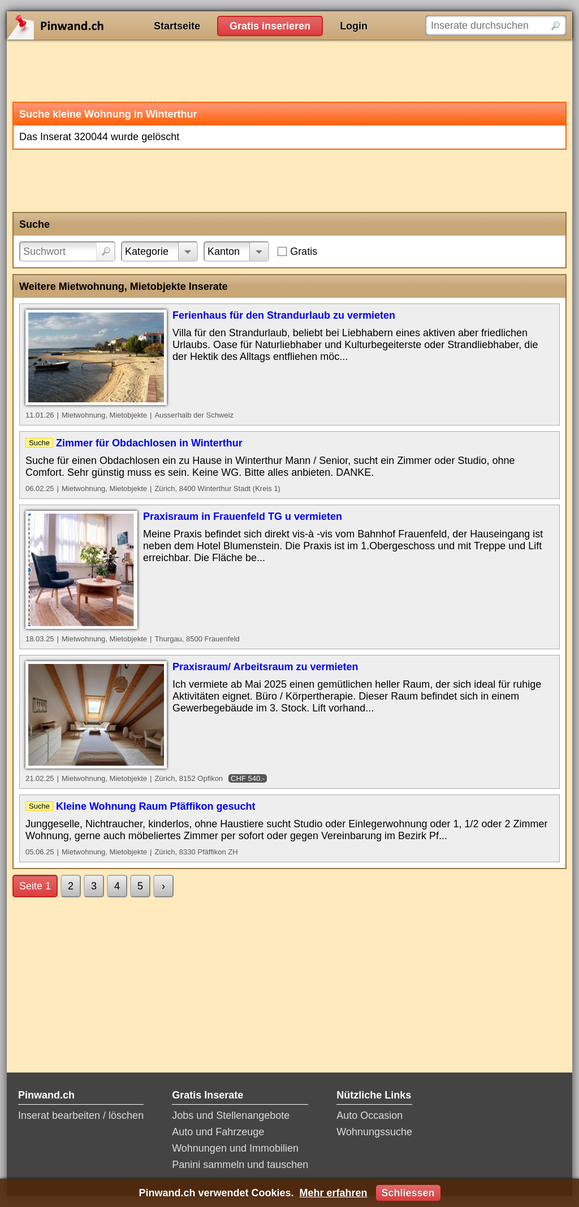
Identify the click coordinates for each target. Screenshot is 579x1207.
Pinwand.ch (91, 25)
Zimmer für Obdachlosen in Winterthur (149, 443)
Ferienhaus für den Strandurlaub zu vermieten (283, 315)
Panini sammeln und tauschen (240, 1164)
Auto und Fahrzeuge (218, 1131)
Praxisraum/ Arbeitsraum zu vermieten (265, 666)
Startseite (177, 26)
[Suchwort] (67, 251)
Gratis (303, 251)
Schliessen (408, 1193)
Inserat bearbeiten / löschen (81, 1115)
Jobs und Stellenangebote (231, 1115)
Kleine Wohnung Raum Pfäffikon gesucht (156, 806)
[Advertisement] (289, 70)
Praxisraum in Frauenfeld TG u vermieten (242, 516)
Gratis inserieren (270, 26)
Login (354, 26)
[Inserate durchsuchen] (496, 25)
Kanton (224, 251)
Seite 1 (35, 886)
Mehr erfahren (333, 1193)
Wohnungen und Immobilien (235, 1148)
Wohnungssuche (374, 1131)
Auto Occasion (369, 1115)
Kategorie (146, 251)
